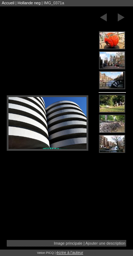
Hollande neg (28, 3)
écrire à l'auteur (69, 252)
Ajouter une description (105, 243)
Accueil (8, 3)
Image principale (68, 243)
